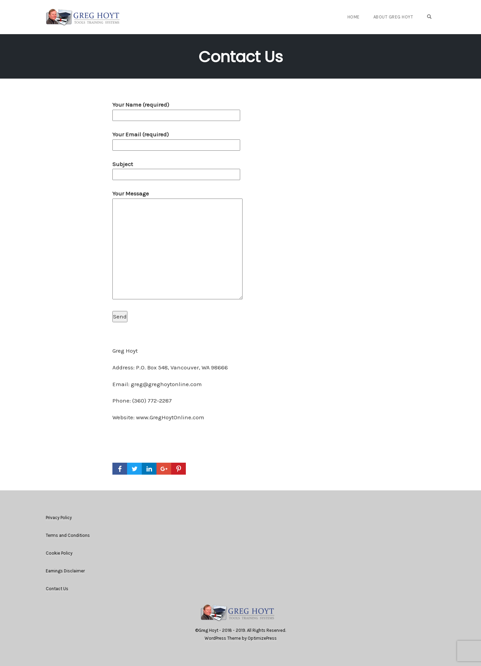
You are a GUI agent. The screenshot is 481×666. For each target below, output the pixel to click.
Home (353, 16)
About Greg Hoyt (393, 16)
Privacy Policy (59, 517)
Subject (176, 169)
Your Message (177, 245)
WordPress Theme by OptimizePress (241, 638)
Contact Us (240, 57)
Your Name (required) (176, 110)
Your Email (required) (176, 139)
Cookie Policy (59, 553)
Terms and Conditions (68, 535)
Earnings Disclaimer (65, 570)
